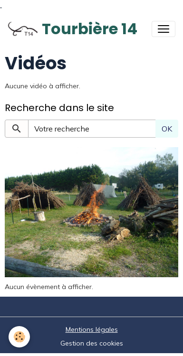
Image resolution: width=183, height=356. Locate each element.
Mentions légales (92, 329)
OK (167, 128)
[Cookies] (19, 336)
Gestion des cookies (91, 343)
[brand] (72, 29)
